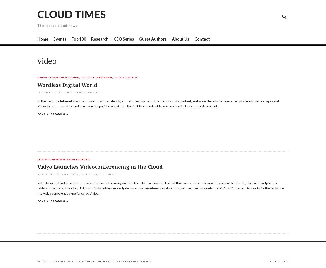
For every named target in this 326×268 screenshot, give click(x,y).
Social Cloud (69, 78)
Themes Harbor (140, 261)
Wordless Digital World (67, 84)
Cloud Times (71, 14)
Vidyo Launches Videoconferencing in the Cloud (100, 166)
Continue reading (51, 114)
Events (59, 39)
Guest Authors (153, 39)
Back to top (278, 261)
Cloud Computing (51, 159)
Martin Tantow (48, 174)
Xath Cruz (44, 92)
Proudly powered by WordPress (60, 261)
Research (99, 39)
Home (42, 39)
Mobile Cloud (47, 78)
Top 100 (79, 39)
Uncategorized (125, 78)
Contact (202, 39)
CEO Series (124, 39)
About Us (180, 39)
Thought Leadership (96, 78)
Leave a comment (88, 92)
